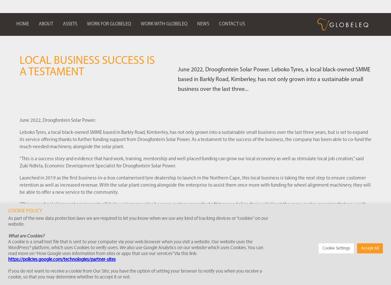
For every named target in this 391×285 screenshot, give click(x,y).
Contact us (232, 24)
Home (22, 24)
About (46, 24)
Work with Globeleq (164, 24)
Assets (70, 24)
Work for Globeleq (109, 24)
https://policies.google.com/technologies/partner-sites (62, 259)
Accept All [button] (370, 248)
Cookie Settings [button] (336, 248)
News (203, 24)
